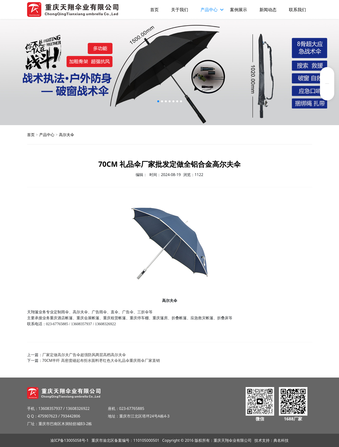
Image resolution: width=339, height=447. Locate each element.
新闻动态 (268, 9)
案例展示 (238, 9)
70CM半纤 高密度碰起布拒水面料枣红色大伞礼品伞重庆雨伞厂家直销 (101, 360)
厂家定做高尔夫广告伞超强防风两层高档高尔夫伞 (84, 354)
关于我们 (179, 9)
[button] (158, 101)
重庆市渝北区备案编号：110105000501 (125, 440)
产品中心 (46, 134)
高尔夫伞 (66, 134)
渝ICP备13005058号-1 (69, 440)
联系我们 (297, 9)
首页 (154, 9)
